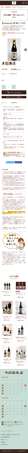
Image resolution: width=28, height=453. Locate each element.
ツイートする (10, 162)
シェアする (18, 162)
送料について (4, 439)
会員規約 (3, 442)
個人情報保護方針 (5, 437)
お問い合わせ (4, 444)
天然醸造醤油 (7, 7)
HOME (2, 7)
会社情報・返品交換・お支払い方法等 (10, 434)
